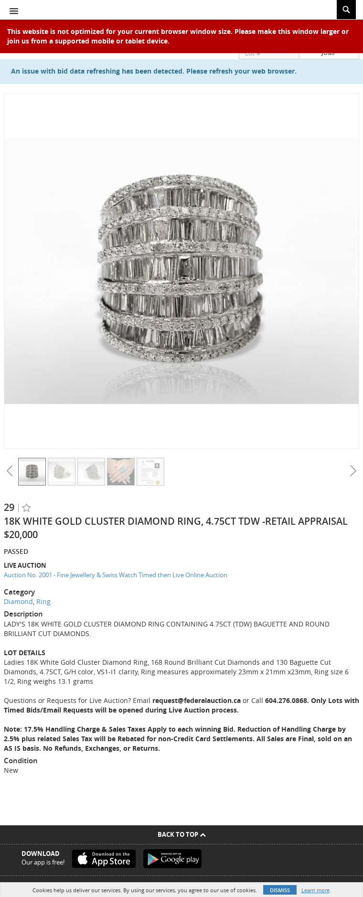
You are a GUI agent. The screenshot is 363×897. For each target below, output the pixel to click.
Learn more (315, 890)
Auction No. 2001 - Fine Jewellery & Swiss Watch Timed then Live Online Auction (115, 575)
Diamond (18, 601)
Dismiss (280, 890)
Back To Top (182, 834)
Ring (43, 601)
